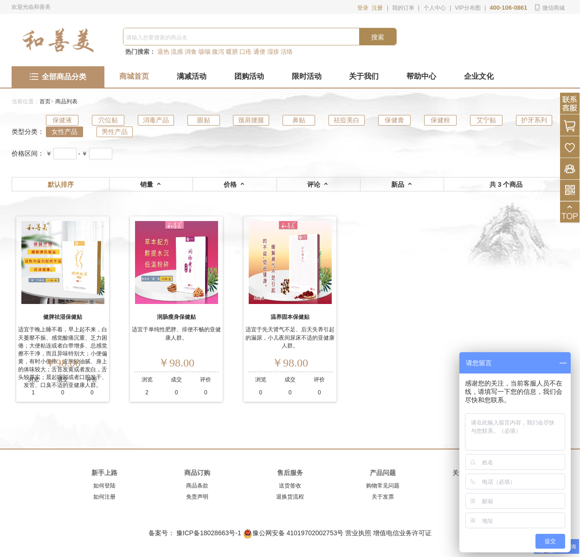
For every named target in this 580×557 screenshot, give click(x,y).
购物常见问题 (383, 485)
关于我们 (364, 76)
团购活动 (249, 76)
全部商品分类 (58, 77)
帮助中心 (421, 76)
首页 (45, 101)
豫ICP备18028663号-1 (209, 533)
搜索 (377, 37)
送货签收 (290, 485)
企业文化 (479, 76)
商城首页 (134, 76)
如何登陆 (104, 485)
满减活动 (191, 76)
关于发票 (383, 497)
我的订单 (403, 8)
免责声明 (197, 497)
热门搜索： (140, 51)
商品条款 (197, 485)
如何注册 (104, 497)
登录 (362, 8)
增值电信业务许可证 (402, 533)
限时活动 (307, 76)
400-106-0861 (508, 7)
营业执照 (358, 533)
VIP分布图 (467, 8)
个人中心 (435, 8)
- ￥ (82, 154)
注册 (377, 8)
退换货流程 (290, 497)
